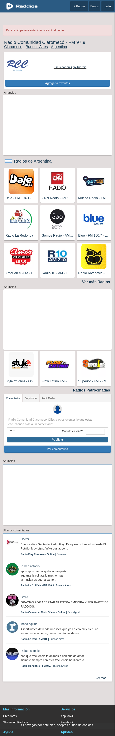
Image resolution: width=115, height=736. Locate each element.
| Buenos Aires (46, 585)
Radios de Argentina (33, 161)
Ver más (101, 678)
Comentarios (13, 398)
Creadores (10, 716)
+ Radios (79, 6)
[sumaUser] (95, 432)
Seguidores (31, 398)
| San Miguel (50, 612)
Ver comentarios (57, 449)
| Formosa (44, 554)
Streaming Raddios (15, 722)
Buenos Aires (37, 47)
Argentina (59, 47)
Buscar (95, 6)
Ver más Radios (96, 282)
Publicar (57, 439)
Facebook (67, 722)
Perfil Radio (48, 398)
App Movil (67, 716)
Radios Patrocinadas (91, 390)
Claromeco (13, 47)
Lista (108, 6)
